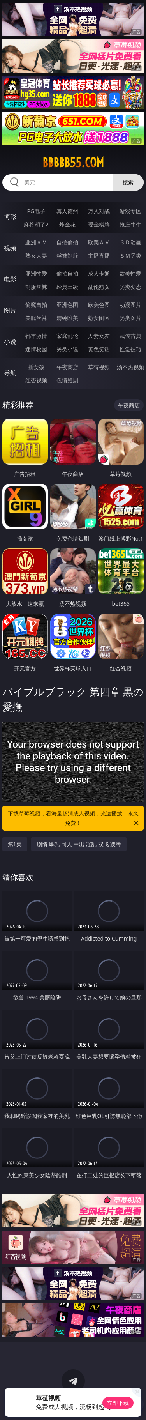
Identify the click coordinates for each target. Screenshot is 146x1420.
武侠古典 (130, 336)
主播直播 (99, 255)
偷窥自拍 (36, 304)
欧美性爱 (130, 273)
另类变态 (130, 286)
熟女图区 (99, 318)
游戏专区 (130, 211)
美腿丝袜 (36, 318)
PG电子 (36, 211)
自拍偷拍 (67, 242)
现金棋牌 (99, 224)
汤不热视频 (130, 367)
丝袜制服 (67, 255)
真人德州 (67, 211)
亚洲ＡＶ (36, 242)
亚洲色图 (67, 304)
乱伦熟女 (99, 286)
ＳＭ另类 (130, 255)
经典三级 (67, 286)
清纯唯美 (67, 318)
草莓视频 (99, 367)
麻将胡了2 (36, 224)
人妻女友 (99, 336)
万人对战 (99, 211)
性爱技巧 (130, 349)
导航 (10, 372)
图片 (10, 310)
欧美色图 (99, 304)
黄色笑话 (99, 349)
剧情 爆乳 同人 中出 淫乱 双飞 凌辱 (79, 844)
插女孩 (36, 367)
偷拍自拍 (67, 273)
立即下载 (118, 1402)
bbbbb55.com (73, 162)
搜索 (128, 182)
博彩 (10, 216)
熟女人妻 (36, 255)
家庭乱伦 (67, 336)
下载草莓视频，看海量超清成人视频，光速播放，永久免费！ (74, 819)
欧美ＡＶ (99, 242)
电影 (10, 279)
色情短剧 (67, 380)
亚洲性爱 (36, 273)
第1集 (15, 844)
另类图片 (130, 318)
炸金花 (67, 224)
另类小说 (67, 349)
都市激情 (36, 336)
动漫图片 (130, 304)
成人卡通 (99, 273)
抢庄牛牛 (130, 224)
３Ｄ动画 (130, 242)
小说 (10, 341)
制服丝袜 (36, 286)
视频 (10, 248)
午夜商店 (67, 367)
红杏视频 (36, 380)
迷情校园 (36, 349)
